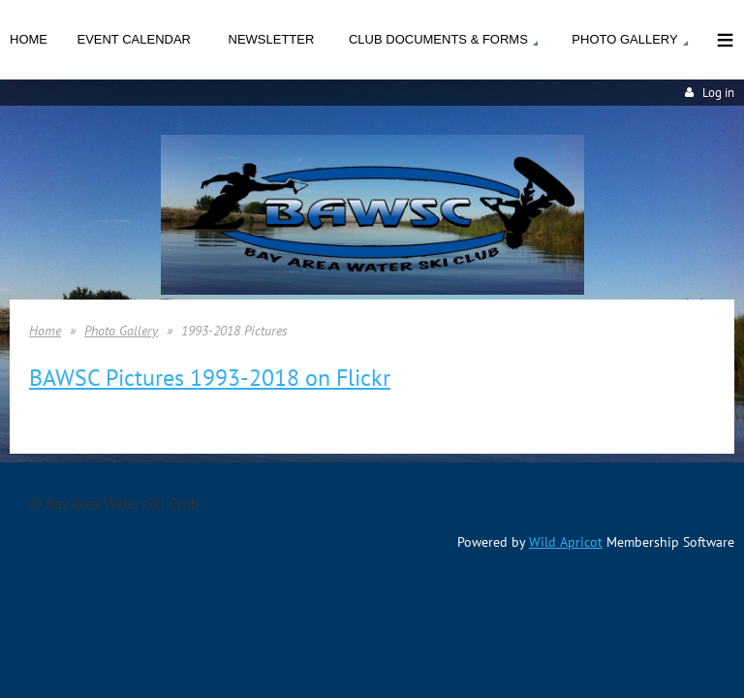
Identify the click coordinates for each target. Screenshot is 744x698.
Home (45, 330)
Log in (718, 92)
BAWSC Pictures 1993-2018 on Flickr (209, 378)
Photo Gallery (121, 330)
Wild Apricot (566, 542)
